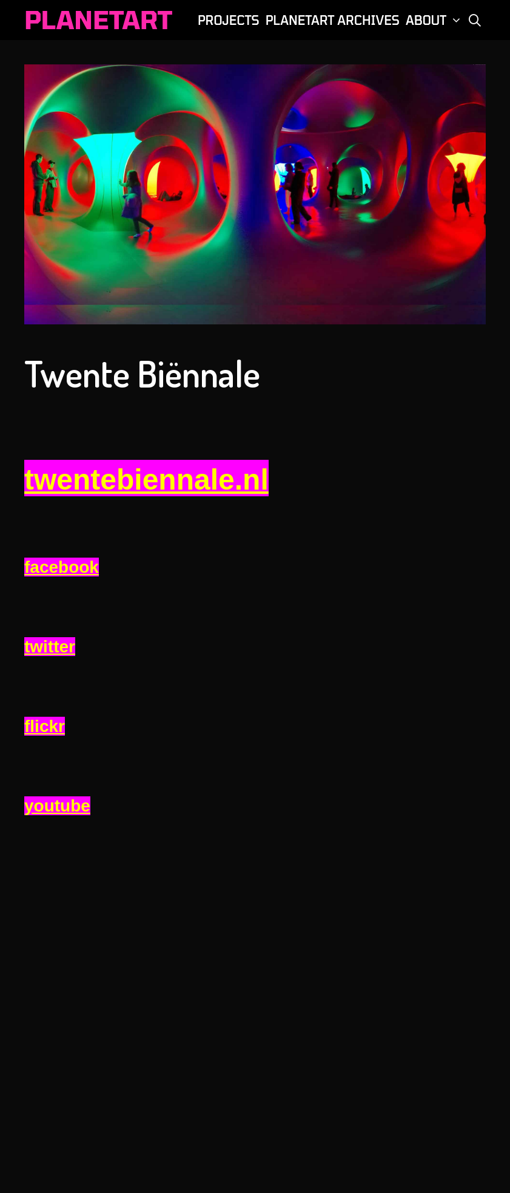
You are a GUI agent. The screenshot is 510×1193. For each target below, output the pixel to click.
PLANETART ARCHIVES (333, 20)
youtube (57, 805)
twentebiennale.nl (146, 479)
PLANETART (98, 19)
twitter (49, 646)
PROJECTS (229, 20)
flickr (44, 726)
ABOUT (435, 20)
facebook (61, 567)
